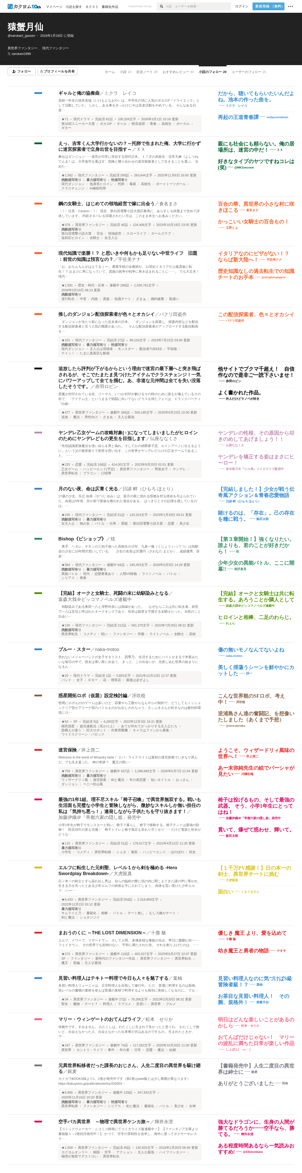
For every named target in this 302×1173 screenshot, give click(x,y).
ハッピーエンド (154, 852)
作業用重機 (119, 730)
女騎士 (95, 238)
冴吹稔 (139, 695)
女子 (79, 680)
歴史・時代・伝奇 (91, 285)
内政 (94, 299)
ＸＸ (141, 149)
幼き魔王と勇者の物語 (243, 950)
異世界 (156, 1004)
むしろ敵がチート (162, 913)
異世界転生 (69, 473)
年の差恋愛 (137, 780)
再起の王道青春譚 (238, 117)
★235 (65, 515)
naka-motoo (107, 649)
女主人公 (111, 238)
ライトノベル (152, 574)
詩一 (249, 673)
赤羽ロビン (106, 386)
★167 (65, 1045)
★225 (65, 464)
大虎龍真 (123, 873)
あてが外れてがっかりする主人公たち (149, 726)
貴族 (106, 299)
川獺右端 (247, 774)
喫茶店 (116, 680)
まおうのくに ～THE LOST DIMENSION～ (102, 932)
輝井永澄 (164, 1121)
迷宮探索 (99, 780)
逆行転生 (68, 299)
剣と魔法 (117, 780)
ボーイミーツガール (171, 184)
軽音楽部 (138, 124)
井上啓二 (90, 750)
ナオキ (281, 950)
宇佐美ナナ (129, 259)
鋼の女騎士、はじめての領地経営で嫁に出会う (106, 203)
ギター (66, 128)
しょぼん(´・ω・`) (238, 1049)
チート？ (91, 1004)
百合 (100, 233)
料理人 (108, 1004)
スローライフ (136, 233)
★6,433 (67, 899)
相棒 (104, 913)
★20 (64, 676)
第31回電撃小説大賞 (76, 233)
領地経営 (114, 233)
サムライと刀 (71, 913)
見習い (141, 1004)
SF (75, 721)
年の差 (124, 1050)
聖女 (64, 1004)
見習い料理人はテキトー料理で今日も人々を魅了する (113, 978)
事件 (111, 1050)
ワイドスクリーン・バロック (82, 734)
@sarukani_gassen (21, 36)
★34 (64, 999)
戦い (104, 634)
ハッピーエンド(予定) (99, 469)
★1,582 (67, 175)
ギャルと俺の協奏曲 (79, 93)
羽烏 (285, 1083)
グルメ (171, 1004)
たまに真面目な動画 (95, 353)
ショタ (121, 852)
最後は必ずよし (137, 680)
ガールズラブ (161, 233)
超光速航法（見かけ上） (98, 726)
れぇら (230, 623)
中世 (83, 299)
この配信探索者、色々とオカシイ (256, 314)
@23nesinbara (253, 1151)
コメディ (89, 634)
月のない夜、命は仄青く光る (88, 488)
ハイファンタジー (172, 1152)
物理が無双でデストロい (79, 1156)
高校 (192, 634)
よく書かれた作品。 (241, 392)
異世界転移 (103, 852)
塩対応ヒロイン (73, 238)
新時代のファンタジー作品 (115, 958)
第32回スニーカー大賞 (78, 124)
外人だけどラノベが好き (242, 398)
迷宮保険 (67, 750)
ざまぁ (141, 299)
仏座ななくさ (164, 438)
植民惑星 (68, 726)
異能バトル (69, 574)
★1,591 (67, 285)
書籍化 (91, 913)
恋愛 (78, 464)
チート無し (136, 913)
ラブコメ (124, 1004)
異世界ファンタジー (90, 225)
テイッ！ (68, 353)
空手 (107, 1152)
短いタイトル (161, 780)
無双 (134, 852)
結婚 (172, 1050)
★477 (65, 412)
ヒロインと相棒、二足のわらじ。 (256, 617)
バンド (66, 680)
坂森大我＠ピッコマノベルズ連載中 (95, 599)
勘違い (174, 299)
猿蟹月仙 (25, 27)
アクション (124, 1152)
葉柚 (177, 978)
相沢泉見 (240, 569)
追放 (64, 417)
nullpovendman (277, 117)
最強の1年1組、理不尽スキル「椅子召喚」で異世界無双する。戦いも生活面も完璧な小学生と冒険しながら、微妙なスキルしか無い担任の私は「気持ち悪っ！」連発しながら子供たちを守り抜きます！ (129, 805)
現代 (86, 574)
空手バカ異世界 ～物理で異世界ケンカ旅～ (104, 1121)
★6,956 (67, 1092)
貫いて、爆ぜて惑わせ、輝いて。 (256, 829)
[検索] (161, 6)
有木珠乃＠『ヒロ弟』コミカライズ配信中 (255, 468)
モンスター (126, 349)
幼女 (192, 852)
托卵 (121, 184)
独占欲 (85, 523)
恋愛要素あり (104, 574)
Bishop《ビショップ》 (82, 538)
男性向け (91, 417)
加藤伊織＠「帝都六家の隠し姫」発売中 (99, 817)
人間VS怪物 (128, 574)
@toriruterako (235, 725)
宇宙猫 (172, 349)
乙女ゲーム (69, 469)
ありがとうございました (246, 1083)
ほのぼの (177, 852)
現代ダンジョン (73, 184)
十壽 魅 (158, 932)
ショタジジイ (90, 917)
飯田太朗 (262, 519)
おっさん (182, 780)
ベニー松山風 (93, 784)
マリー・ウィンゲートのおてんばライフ (99, 1019)
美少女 (184, 523)
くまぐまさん (250, 891)
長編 (76, 963)
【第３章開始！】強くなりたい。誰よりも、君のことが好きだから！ (256, 545)
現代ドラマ (81, 119)
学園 (141, 634)
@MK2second (244, 167)
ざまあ (108, 417)
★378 (65, 225)
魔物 (76, 1004)
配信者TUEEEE (150, 349)
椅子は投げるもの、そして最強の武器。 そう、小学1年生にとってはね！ (256, 806)
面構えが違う (71, 730)
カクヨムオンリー (74, 1152)
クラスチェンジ (73, 188)
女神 (192, 1106)
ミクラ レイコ (120, 93)
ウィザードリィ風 (74, 780)
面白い (225, 891)
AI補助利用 (98, 188)
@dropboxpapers (273, 277)
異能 (124, 523)
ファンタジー (123, 634)
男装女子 (161, 469)
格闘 (96, 1152)
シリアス (68, 578)
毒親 (132, 184)
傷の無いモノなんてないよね (251, 649)
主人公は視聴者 (101, 349)
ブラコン (89, 473)
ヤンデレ (179, 469)
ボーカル (183, 124)
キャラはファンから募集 (151, 730)
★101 (65, 340)
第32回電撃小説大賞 (148, 523)
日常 (137, 1050)
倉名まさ (168, 203)
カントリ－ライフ (89, 1050)
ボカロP (106, 124)
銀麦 (72, 1071)
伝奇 (113, 523)
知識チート (122, 299)
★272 (65, 954)
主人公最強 (126, 417)
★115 (65, 843)
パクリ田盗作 (173, 314)
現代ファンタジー (91, 175)
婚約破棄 (157, 299)
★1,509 (67, 1148)
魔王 (64, 963)
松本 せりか (159, 1019)
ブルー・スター (74, 649)
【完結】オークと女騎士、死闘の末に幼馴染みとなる (113, 593)
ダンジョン (69, 784)
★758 (65, 771)
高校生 (167, 124)
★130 (65, 625)
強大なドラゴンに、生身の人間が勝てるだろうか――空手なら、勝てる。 (256, 1128)
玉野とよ (232, 227)
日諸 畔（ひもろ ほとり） (149, 488)
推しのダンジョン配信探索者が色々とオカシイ (106, 314)
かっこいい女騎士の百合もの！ (253, 221)
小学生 (66, 852)
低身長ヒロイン (101, 184)
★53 (64, 721)
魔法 (76, 417)
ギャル (122, 124)
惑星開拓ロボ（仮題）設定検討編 (92, 695)
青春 (153, 124)
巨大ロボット (96, 730)
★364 (65, 565)
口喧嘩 (106, 473)
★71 (64, 119)
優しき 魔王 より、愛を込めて (252, 933)
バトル (99, 523)
